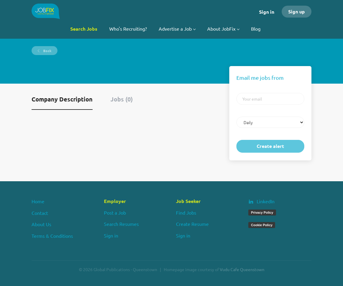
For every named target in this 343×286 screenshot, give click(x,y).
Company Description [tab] (62, 99)
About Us (41, 224)
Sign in (266, 12)
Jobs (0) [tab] (121, 99)
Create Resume (192, 224)
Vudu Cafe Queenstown (242, 269)
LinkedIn (266, 201)
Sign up (296, 11)
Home (38, 201)
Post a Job (115, 212)
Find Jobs (186, 212)
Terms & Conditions (52, 236)
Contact (40, 213)
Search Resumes (121, 224)
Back (47, 50)
